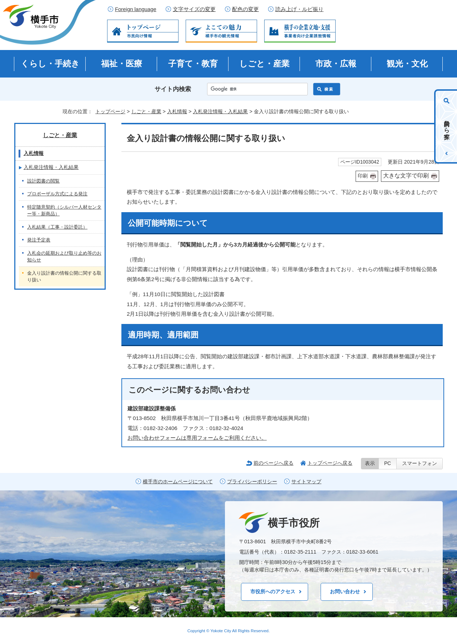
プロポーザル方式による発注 (57, 193)
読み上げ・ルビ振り (299, 9)
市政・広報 (335, 63)
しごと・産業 (264, 63)
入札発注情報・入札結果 (220, 111)
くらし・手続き (50, 63)
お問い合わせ (345, 591)
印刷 (363, 176)
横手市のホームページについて (178, 481)
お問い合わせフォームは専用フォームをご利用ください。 (197, 438)
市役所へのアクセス (272, 591)
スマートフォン (419, 463)
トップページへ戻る (329, 463)
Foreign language (135, 9)
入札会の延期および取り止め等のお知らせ (64, 256)
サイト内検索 (173, 89)
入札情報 (177, 111)
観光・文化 (407, 63)
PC (387, 463)
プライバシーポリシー (252, 481)
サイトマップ (306, 481)
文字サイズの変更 (194, 9)
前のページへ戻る (273, 463)
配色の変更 (245, 9)
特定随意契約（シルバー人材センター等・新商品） (64, 210)
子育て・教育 (193, 63)
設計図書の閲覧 (43, 181)
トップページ (110, 111)
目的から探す (447, 126)
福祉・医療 (121, 63)
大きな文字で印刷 (406, 176)
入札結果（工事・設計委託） (57, 227)
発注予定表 (38, 240)
